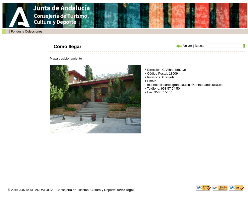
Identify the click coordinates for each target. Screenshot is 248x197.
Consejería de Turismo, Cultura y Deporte (85, 190)
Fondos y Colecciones (26, 31)
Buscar (200, 46)
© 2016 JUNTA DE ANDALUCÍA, (31, 190)
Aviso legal (125, 190)
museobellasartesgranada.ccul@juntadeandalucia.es (184, 85)
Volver (183, 46)
